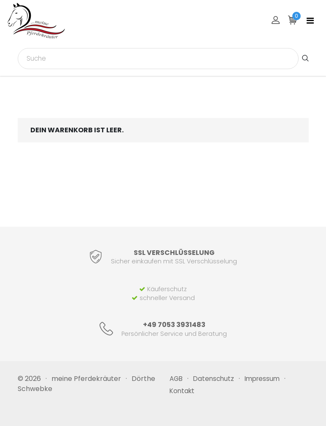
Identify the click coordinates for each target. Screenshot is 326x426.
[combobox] (158, 58)
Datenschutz (213, 378)
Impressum (262, 378)
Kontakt (182, 390)
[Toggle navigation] (310, 20)
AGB (176, 378)
